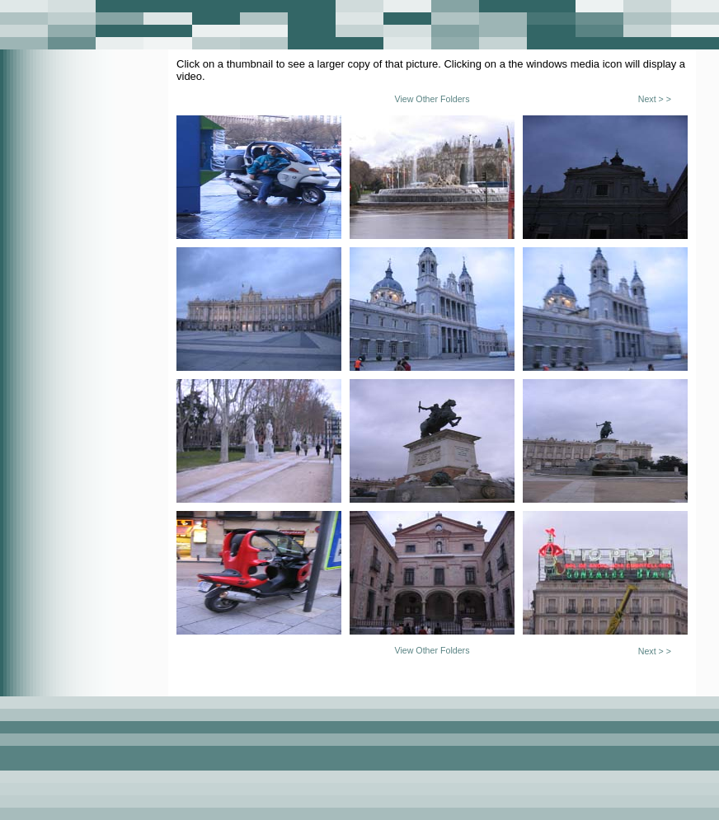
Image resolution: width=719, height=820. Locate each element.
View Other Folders (431, 99)
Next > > (654, 99)
